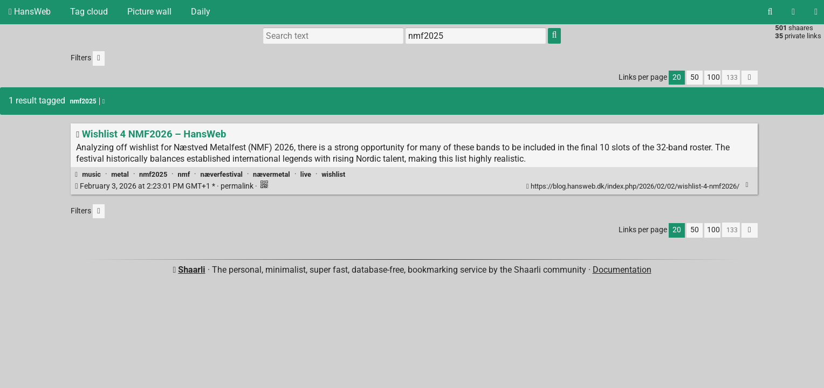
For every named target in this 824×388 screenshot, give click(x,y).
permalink (165, 186)
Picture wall (149, 11)
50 (694, 77)
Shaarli (191, 270)
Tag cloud (89, 11)
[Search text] (333, 35)
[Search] (770, 12)
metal (120, 174)
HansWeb (30, 11)
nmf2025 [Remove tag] (87, 101)
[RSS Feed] (793, 12)
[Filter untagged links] (98, 58)
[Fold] (747, 185)
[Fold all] (749, 78)
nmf (183, 174)
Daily (200, 11)
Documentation (622, 270)
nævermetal (271, 174)
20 (676, 77)
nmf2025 (153, 174)
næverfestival (222, 174)
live (305, 174)
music (91, 174)
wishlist (333, 174)
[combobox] (476, 35)
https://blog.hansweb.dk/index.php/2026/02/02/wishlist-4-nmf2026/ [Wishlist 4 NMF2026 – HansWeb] (633, 186)
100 (713, 77)
